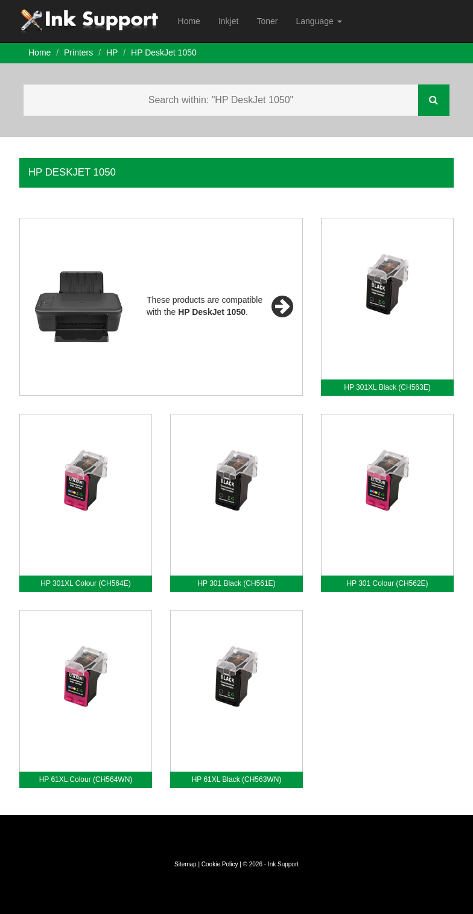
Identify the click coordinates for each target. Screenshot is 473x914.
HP (112, 52)
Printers (78, 52)
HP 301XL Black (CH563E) (387, 387)
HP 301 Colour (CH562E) (387, 583)
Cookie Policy (220, 864)
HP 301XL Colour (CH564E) (85, 583)
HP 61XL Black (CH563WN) (237, 779)
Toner (267, 21)
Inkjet (228, 21)
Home (189, 21)
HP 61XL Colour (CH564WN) (86, 779)
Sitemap (185, 864)
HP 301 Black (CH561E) (236, 583)
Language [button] (318, 21)
